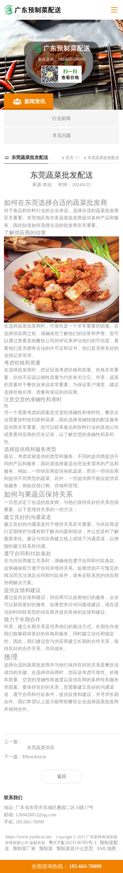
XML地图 (106, 848)
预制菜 (46, 848)
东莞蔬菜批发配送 (103, 157)
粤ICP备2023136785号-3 (72, 842)
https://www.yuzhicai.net (29, 836)
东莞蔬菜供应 (40, 747)
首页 (69, 157)
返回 (61, 776)
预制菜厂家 (24, 848)
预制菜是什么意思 (74, 848)
